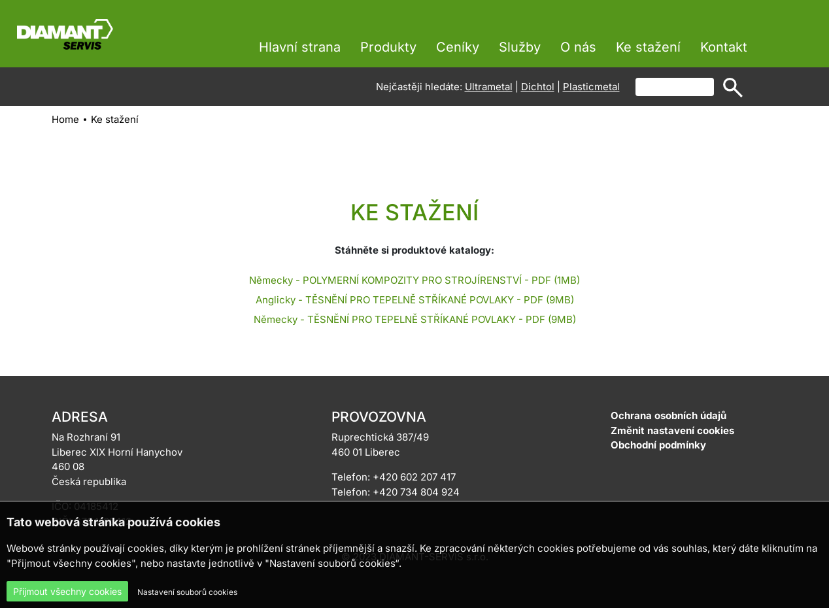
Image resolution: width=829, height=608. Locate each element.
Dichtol (537, 86)
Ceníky (457, 47)
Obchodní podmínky (658, 445)
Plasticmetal (591, 86)
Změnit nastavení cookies (672, 430)
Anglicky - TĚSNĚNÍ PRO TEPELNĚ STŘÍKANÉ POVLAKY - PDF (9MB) (415, 300)
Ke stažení (648, 47)
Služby (520, 47)
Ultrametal (489, 86)
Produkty (388, 47)
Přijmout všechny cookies (67, 591)
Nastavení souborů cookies (187, 592)
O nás (578, 47)
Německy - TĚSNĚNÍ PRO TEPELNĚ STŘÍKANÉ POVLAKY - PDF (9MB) (415, 319)
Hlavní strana (300, 47)
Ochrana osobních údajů (668, 415)
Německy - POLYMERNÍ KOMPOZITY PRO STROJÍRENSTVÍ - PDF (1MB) (414, 280)
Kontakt (723, 47)
